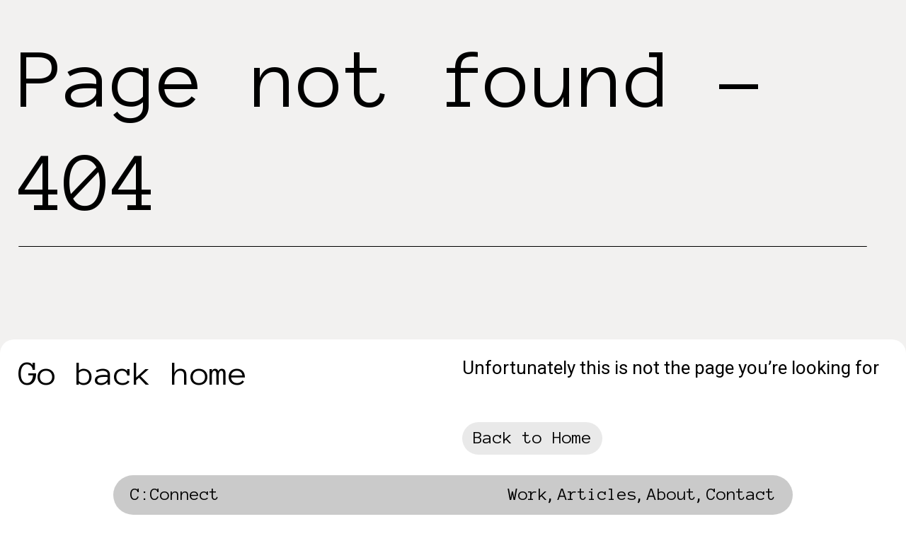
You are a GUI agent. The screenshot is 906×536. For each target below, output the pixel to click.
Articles (597, 494)
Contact (741, 494)
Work (528, 494)
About (671, 494)
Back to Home (532, 438)
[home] (174, 498)
